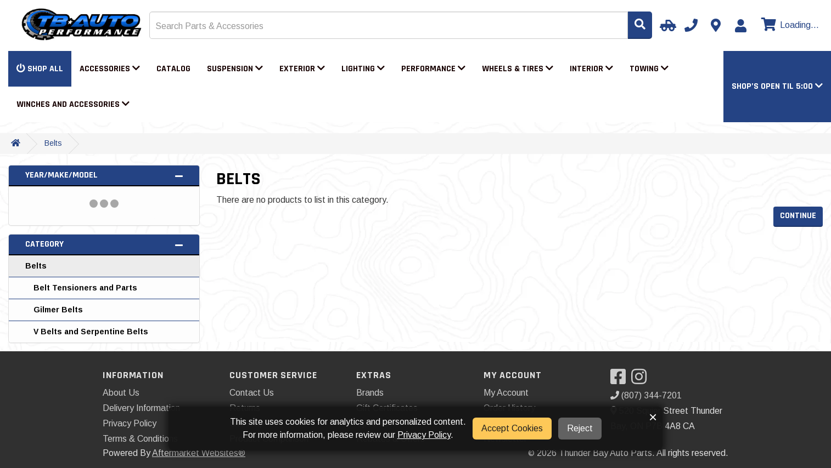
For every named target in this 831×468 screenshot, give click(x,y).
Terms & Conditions (140, 438)
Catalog (173, 69)
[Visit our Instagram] (641, 380)
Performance (433, 69)
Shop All (39, 69)
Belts (53, 143)
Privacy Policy (129, 423)
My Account (506, 392)
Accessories (110, 69)
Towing (649, 69)
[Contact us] (715, 25)
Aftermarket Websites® (198, 453)
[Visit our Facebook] (620, 380)
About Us (121, 392)
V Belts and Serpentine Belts (90, 331)
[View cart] (789, 25)
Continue (798, 215)
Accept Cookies (512, 428)
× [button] (653, 417)
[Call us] (691, 25)
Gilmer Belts (58, 309)
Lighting (363, 69)
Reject (580, 428)
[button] (777, 86)
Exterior (302, 69)
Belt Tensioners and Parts (85, 287)
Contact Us (251, 392)
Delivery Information (141, 408)
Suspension (235, 69)
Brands (370, 392)
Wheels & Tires (517, 69)
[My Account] (740, 25)
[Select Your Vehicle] (666, 25)
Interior (591, 69)
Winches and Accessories (73, 104)
